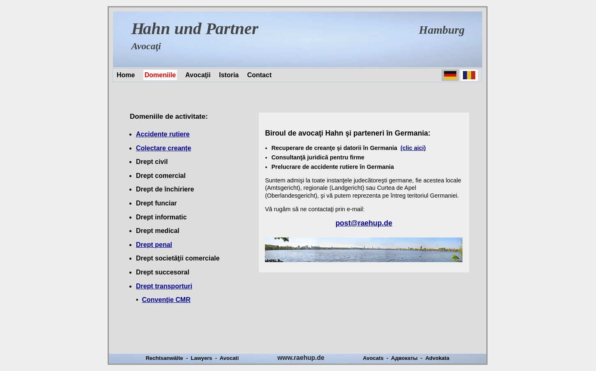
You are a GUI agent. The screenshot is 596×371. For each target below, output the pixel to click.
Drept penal (154, 244)
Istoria (229, 74)
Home (126, 74)
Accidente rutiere (163, 134)
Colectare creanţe (163, 148)
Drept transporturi (164, 286)
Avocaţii (198, 74)
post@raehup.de (364, 223)
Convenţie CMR (166, 299)
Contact (259, 74)
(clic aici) (413, 148)
